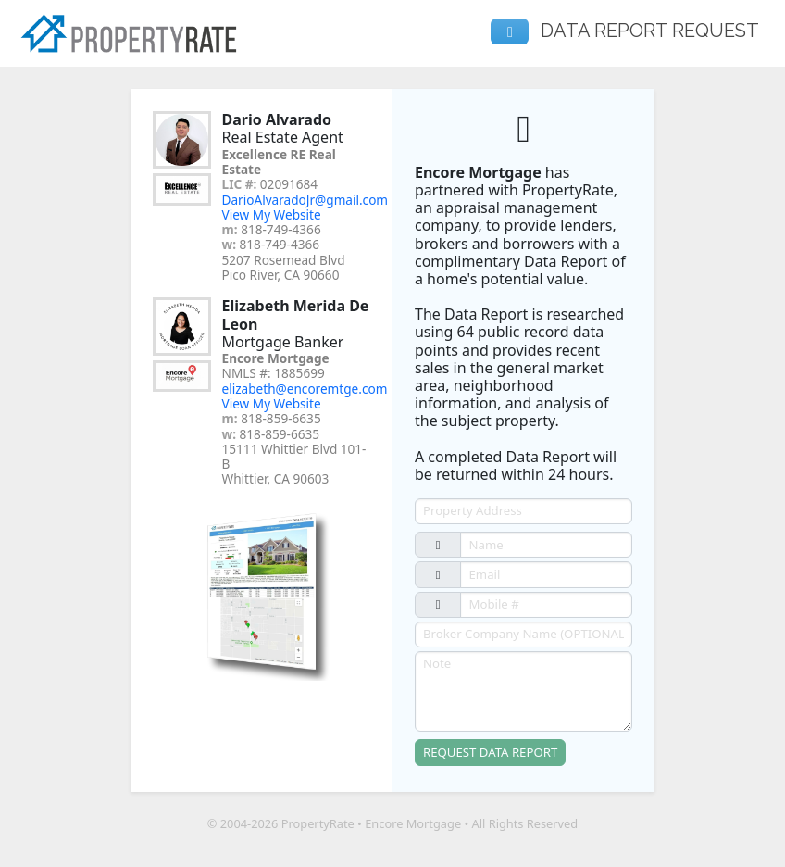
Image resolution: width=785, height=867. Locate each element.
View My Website (271, 214)
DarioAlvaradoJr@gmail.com (305, 199)
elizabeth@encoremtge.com (305, 388)
